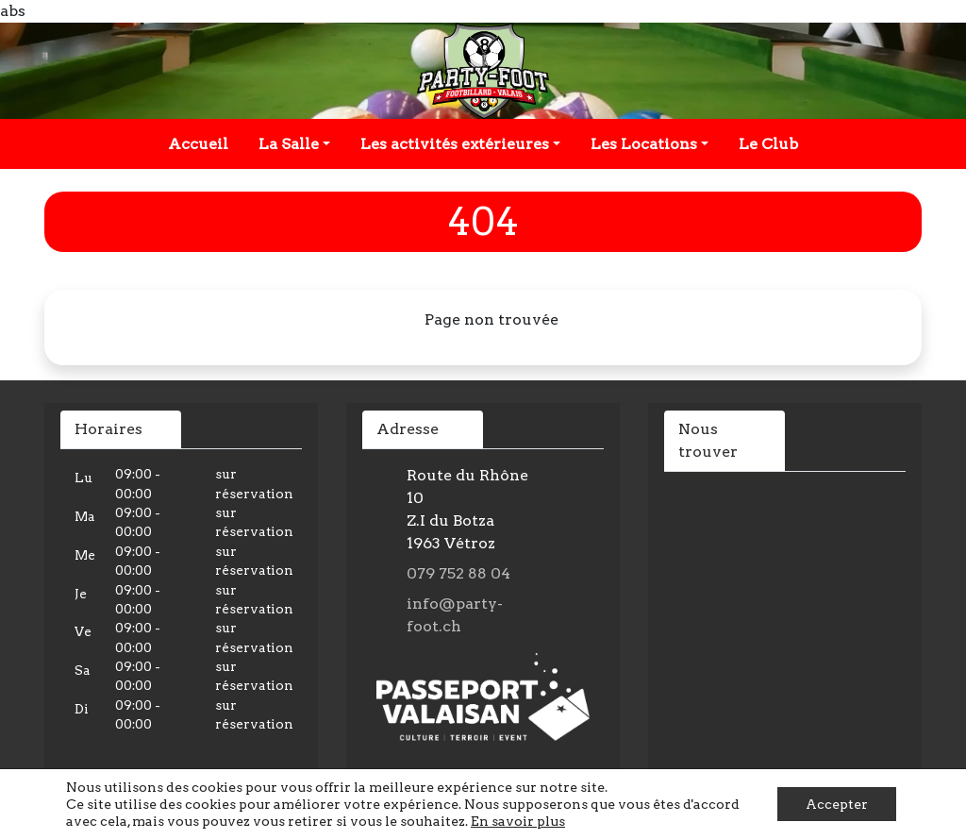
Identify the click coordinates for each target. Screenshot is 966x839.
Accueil (198, 144)
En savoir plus (518, 821)
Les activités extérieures (454, 144)
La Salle (288, 144)
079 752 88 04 (458, 573)
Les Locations (644, 144)
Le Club (768, 144)
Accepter (837, 804)
